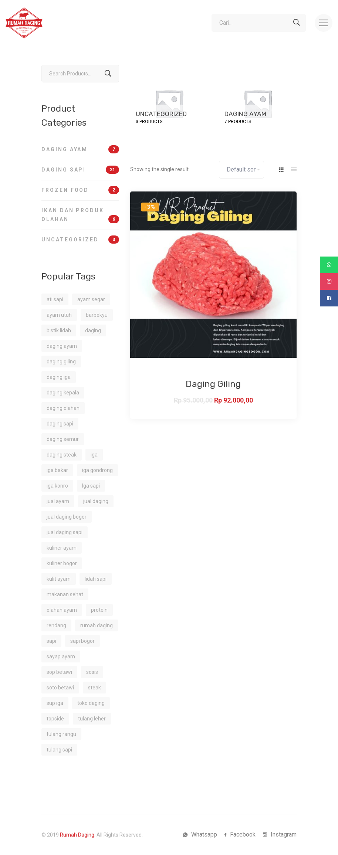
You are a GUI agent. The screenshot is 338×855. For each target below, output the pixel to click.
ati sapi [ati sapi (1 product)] (55, 299)
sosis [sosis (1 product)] (92, 672)
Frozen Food (80, 190)
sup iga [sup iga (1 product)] (55, 703)
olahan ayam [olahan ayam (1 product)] (62, 610)
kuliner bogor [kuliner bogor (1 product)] (62, 563)
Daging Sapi (80, 170)
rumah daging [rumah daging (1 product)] (96, 625)
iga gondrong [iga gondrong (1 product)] (97, 470)
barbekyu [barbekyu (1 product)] (97, 315)
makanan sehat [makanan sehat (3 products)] (65, 594)
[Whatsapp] (200, 835)
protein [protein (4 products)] (99, 610)
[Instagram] (280, 835)
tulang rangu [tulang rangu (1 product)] (61, 734)
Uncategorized (80, 239)
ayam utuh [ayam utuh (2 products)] (59, 315)
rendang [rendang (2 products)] (56, 625)
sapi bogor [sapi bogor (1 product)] (82, 641)
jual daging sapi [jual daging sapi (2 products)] (64, 532)
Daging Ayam (80, 149)
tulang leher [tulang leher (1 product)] (92, 719)
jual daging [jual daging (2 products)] (95, 501)
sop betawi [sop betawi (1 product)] (59, 672)
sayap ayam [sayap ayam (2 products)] (61, 656)
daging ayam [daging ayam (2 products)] (62, 346)
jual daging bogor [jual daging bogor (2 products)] (67, 517)
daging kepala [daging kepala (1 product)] (63, 393)
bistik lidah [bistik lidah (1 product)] (59, 330)
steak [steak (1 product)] (94, 688)
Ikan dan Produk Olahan (80, 215)
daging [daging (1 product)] (93, 330)
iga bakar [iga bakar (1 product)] (57, 470)
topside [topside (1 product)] (55, 719)
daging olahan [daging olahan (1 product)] (63, 408)
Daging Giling (213, 384)
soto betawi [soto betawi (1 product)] (60, 688)
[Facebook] (240, 835)
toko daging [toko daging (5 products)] (91, 703)
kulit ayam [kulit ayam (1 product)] (59, 579)
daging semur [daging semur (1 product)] (63, 439)
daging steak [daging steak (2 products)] (62, 455)
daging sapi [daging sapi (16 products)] (60, 424)
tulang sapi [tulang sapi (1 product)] (59, 750)
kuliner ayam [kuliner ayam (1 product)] (62, 548)
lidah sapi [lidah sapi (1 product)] (96, 579)
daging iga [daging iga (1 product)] (59, 377)
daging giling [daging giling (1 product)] (61, 361)
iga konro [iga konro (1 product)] (57, 486)
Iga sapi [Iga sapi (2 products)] (91, 486)
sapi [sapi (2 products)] (51, 641)
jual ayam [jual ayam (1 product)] (58, 501)
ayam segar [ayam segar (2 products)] (91, 299)
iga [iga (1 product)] (94, 455)
